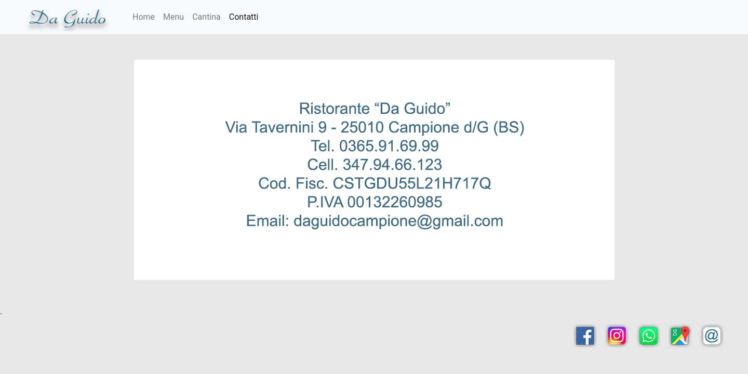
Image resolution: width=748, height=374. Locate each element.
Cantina (206, 17)
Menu (173, 17)
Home (143, 17)
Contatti (244, 17)
